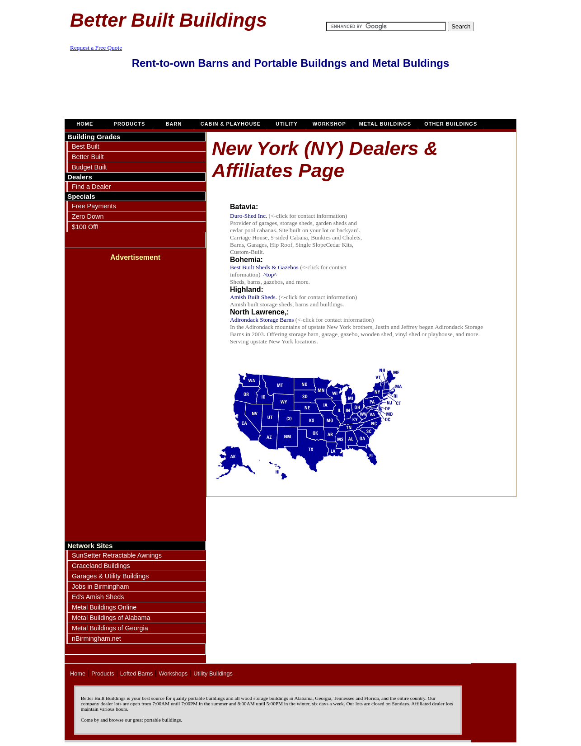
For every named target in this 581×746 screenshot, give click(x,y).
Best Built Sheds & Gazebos (265, 267)
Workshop (329, 124)
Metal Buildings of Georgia (110, 628)
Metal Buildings (385, 124)
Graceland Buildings (101, 565)
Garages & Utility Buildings (110, 576)
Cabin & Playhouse (230, 124)
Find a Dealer (91, 186)
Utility (286, 124)
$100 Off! (85, 226)
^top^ (270, 274)
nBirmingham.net (96, 638)
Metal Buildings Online (104, 607)
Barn (173, 124)
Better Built (87, 156)
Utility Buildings (213, 673)
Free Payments (94, 206)
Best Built (85, 146)
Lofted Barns (136, 673)
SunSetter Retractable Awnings (117, 555)
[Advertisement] (290, 98)
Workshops (173, 673)
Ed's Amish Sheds (98, 597)
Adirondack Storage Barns (262, 319)
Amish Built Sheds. (253, 297)
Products (129, 124)
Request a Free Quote (96, 47)
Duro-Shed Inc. (248, 215)
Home (84, 124)
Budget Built (89, 167)
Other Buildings (450, 124)
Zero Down (87, 216)
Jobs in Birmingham (100, 586)
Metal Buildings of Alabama (111, 617)
